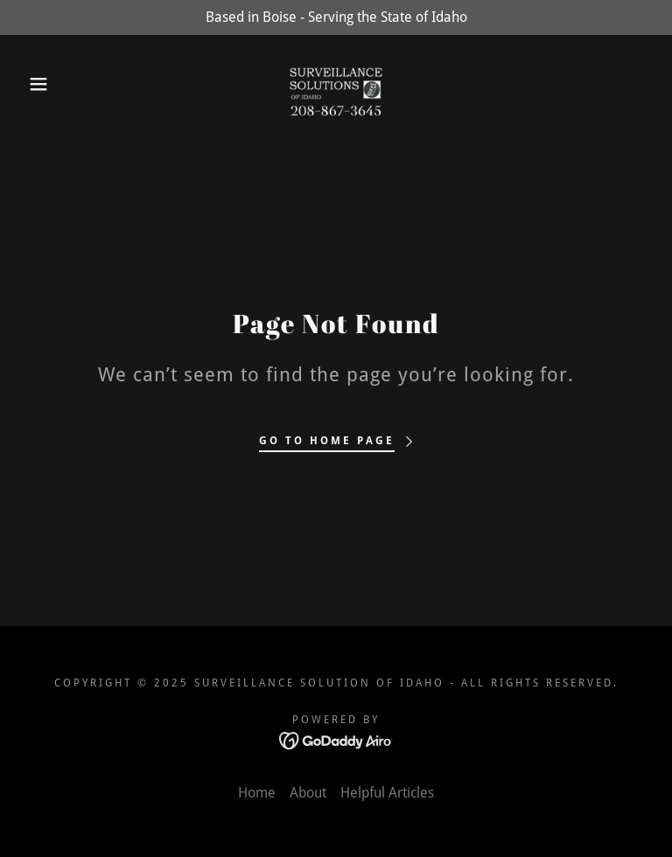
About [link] (308, 792)
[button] (33, 83)
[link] (336, 84)
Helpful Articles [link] (387, 792)
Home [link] (257, 792)
